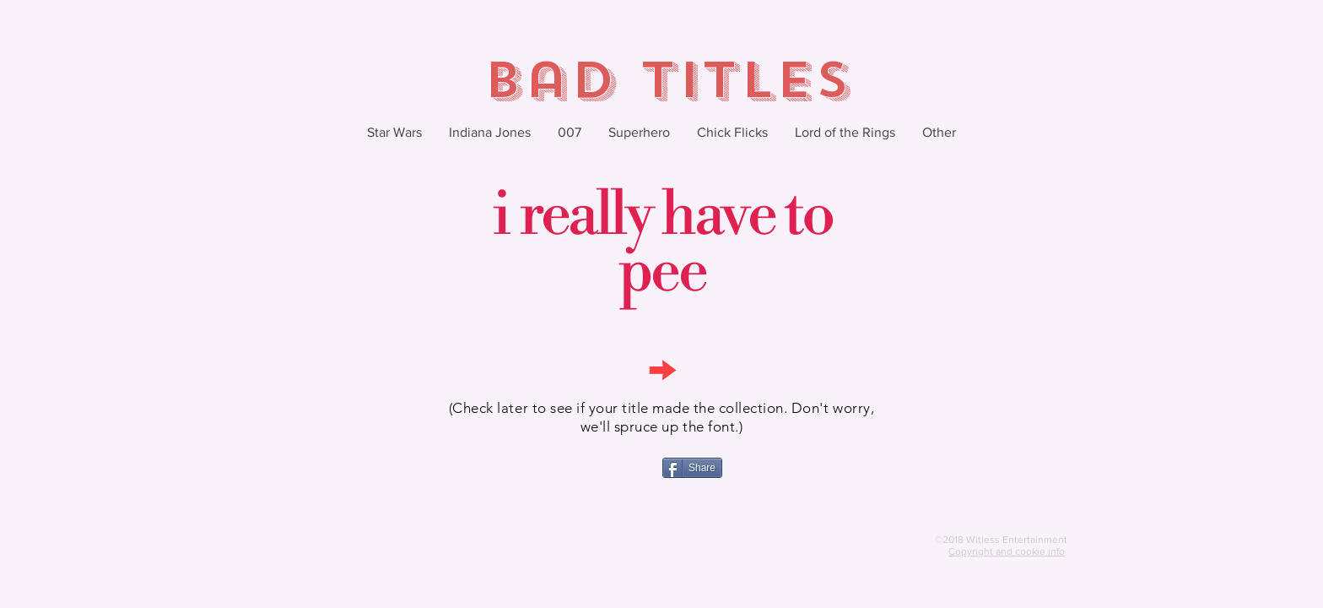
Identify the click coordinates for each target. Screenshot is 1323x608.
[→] (661, 368)
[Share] (692, 468)
